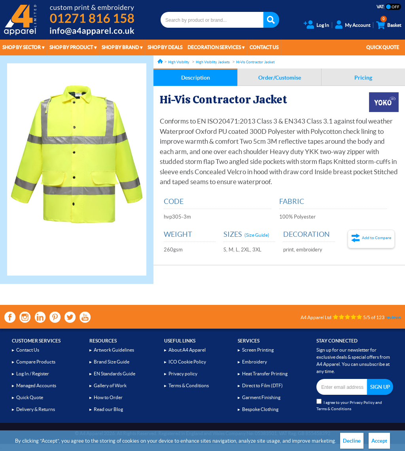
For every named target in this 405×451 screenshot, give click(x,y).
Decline (352, 441)
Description (195, 77)
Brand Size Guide (111, 361)
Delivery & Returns (35, 409)
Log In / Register (32, 373)
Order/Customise (279, 77)
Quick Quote (382, 47)
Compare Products (35, 361)
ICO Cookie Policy (187, 361)
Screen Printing (258, 349)
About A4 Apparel (187, 349)
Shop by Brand (120, 47)
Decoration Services (214, 47)
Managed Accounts (36, 385)
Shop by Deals (165, 47)
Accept (379, 441)
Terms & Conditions (188, 385)
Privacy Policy (362, 402)
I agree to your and (349, 405)
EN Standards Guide (114, 373)
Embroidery (254, 361)
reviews (393, 317)
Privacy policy (182, 373)
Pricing (363, 77)
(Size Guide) (256, 235)
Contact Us (264, 47)
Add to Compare (376, 238)
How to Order (108, 397)
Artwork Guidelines (114, 349)
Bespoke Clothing (260, 409)
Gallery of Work (110, 385)
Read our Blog (108, 409)
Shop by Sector (21, 47)
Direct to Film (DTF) (262, 385)
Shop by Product (71, 47)
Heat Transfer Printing (265, 373)
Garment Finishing (261, 397)
